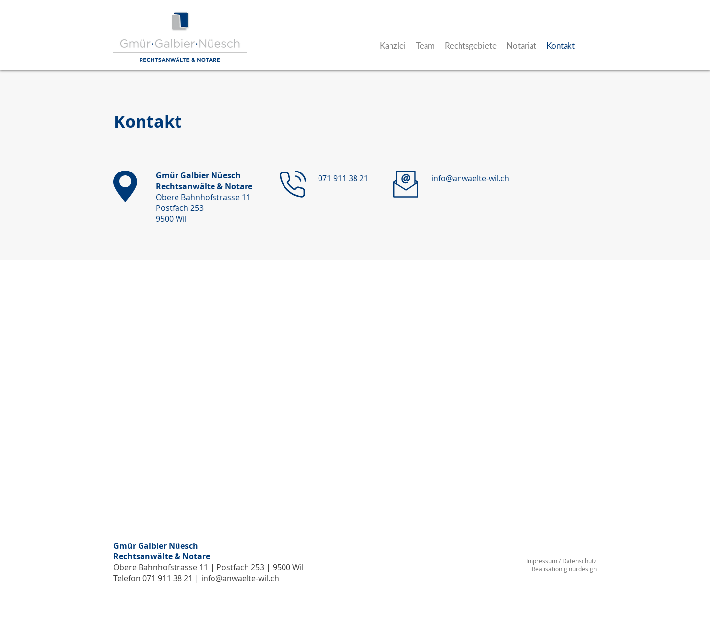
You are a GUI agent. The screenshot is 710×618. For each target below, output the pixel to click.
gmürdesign (580, 569)
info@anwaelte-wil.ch (240, 578)
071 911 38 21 (167, 578)
